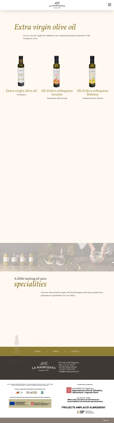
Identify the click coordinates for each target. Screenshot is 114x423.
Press (56, 351)
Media (38, 351)
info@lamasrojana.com (69, 371)
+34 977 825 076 (67, 369)
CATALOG (75, 351)
